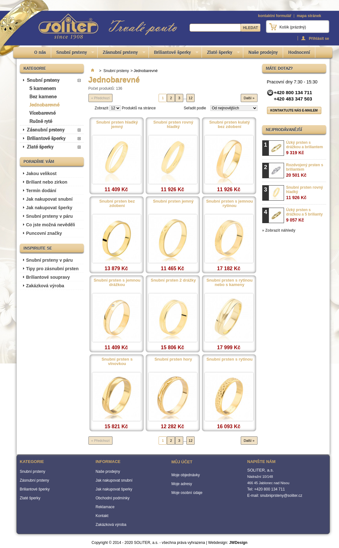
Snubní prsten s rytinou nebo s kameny (230, 282)
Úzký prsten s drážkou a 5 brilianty (304, 215)
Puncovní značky (44, 233)
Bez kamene (43, 96)
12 (190, 98)
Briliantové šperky (173, 53)
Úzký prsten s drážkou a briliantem (304, 147)
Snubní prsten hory (173, 359)
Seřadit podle (195, 108)
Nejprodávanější (284, 129)
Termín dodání (41, 190)
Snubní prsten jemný (173, 201)
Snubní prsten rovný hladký (173, 124)
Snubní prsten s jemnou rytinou (229, 203)
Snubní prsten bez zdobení (117, 203)
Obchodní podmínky (113, 498)
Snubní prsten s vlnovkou (116, 361)
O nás (40, 52)
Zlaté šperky (221, 53)
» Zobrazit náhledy (278, 230)
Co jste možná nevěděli (50, 224)
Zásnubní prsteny (121, 53)
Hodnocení (299, 52)
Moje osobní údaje (187, 492)
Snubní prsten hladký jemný (117, 124)
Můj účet (182, 462)
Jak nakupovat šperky (49, 207)
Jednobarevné (44, 104)
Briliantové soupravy (48, 277)
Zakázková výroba (45, 285)
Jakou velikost (41, 173)
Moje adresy (182, 484)
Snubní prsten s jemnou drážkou (117, 282)
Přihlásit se (319, 38)
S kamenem (42, 88)
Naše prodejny (263, 52)
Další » (249, 98)
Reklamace (105, 507)
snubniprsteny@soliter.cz (281, 495)
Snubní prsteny (72, 53)
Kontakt (102, 516)
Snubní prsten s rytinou (230, 359)
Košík (293, 27)
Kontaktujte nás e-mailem (294, 110)
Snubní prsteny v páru (49, 216)
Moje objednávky (186, 475)
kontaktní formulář (274, 16)
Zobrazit (101, 108)
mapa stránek (309, 16)
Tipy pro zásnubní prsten (52, 268)
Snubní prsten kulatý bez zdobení (229, 124)
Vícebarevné (42, 113)
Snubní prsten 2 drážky (173, 280)
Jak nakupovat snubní (49, 199)
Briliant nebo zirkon (47, 182)
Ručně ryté (40, 121)
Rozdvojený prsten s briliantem (304, 170)
